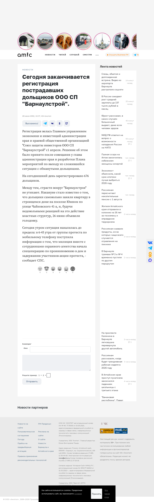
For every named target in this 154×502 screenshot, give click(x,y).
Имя (26, 348)
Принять (96, 493)
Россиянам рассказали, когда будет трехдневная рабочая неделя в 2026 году (112, 361)
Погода (21, 439)
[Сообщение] (56, 363)
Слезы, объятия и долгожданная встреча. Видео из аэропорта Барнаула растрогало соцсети (112, 82)
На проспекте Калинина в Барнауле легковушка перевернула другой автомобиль (112, 340)
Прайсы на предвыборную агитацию (24, 447)
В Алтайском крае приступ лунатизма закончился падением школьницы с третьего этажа (112, 382)
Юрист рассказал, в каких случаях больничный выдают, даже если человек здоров (112, 121)
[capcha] (48, 375)
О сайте (41, 439)
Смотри (87, 55)
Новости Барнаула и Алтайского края (46, 447)
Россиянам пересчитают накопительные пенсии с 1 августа (112, 195)
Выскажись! (31, 123)
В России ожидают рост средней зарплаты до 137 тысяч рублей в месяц (112, 102)
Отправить (32, 381)
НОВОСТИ (27, 70)
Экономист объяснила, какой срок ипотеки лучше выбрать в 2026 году (111, 176)
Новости (50, 55)
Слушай (74, 55)
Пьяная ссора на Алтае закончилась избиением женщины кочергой (112, 159)
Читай (62, 55)
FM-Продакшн (44, 424)
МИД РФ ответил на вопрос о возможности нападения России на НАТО (112, 141)
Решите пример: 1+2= (34, 375)
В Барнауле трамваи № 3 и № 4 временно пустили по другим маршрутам (112, 257)
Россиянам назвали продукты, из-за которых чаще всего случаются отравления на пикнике (112, 236)
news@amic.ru (64, 458)
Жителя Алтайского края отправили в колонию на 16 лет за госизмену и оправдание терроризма (112, 214)
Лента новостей (111, 66)
